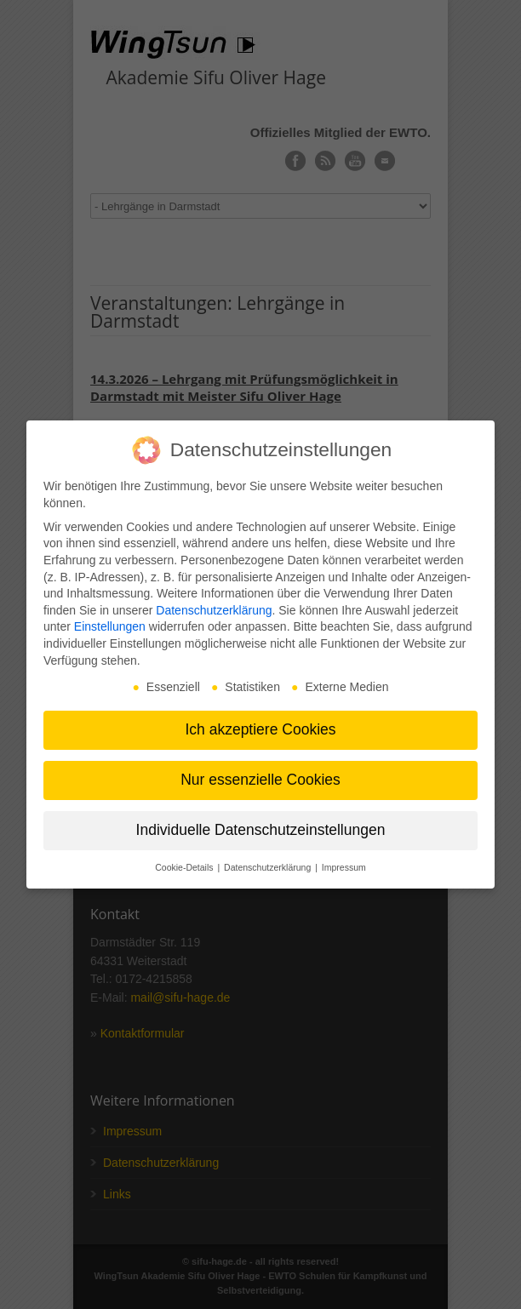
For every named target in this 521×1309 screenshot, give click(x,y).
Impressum (344, 867)
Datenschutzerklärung (214, 610)
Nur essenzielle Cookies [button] (260, 779)
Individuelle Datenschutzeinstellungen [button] (261, 829)
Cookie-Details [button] (185, 867)
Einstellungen (110, 626)
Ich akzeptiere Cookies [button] (260, 729)
